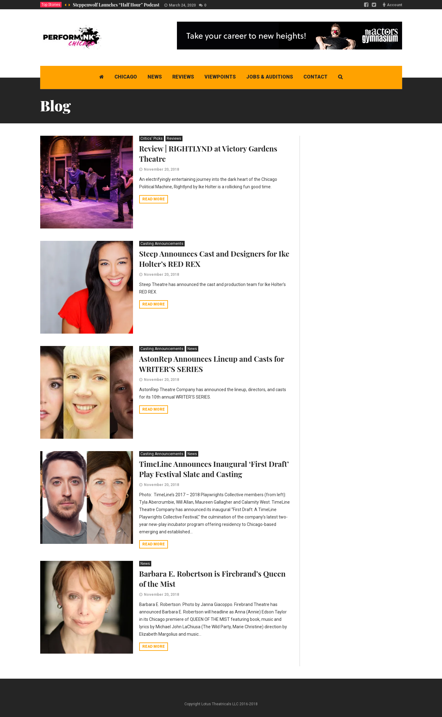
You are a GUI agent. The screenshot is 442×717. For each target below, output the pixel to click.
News (192, 349)
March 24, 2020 (182, 5)
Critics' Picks (151, 138)
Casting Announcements (161, 243)
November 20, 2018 (161, 169)
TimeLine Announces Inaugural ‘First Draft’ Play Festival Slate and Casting (214, 469)
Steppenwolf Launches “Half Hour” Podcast (116, 5)
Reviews (174, 138)
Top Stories (50, 4)
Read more (153, 199)
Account (394, 5)
